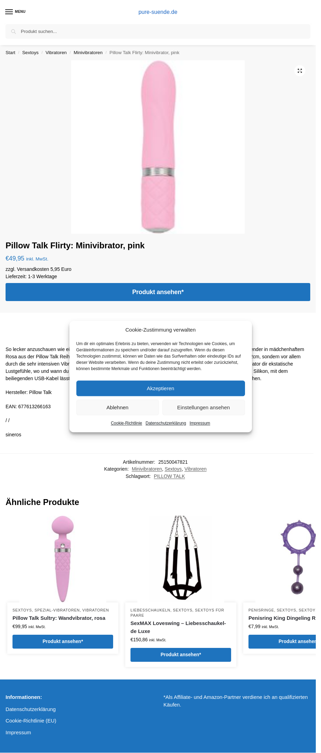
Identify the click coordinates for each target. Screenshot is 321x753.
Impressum (199, 423)
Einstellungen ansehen (203, 407)
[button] (299, 70)
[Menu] (15, 12)
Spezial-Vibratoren (56, 610)
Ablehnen (117, 407)
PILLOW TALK (169, 476)
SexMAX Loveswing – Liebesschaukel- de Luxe (178, 627)
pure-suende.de (157, 12)
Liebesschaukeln (150, 610)
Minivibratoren (88, 52)
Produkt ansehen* (158, 292)
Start (10, 52)
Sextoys (30, 52)
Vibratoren (56, 52)
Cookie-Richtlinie (126, 423)
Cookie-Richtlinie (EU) (31, 721)
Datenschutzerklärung (165, 423)
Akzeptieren (160, 388)
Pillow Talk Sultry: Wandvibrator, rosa (58, 618)
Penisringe (261, 610)
